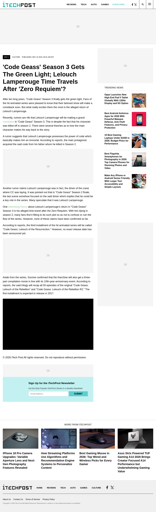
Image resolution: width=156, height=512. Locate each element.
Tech (83, 4)
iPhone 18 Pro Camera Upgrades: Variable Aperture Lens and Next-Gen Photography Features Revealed (19, 460)
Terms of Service (33, 499)
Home (39, 488)
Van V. (6, 57)
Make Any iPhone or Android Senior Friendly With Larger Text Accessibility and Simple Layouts (117, 181)
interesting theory (17, 206)
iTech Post (17, 357)
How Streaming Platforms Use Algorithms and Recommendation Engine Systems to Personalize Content (58, 460)
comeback (8, 121)
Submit (78, 394)
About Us (7, 499)
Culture (16, 57)
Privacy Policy (49, 499)
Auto (94, 4)
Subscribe (118, 4)
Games (105, 4)
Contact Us (18, 499)
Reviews (71, 4)
